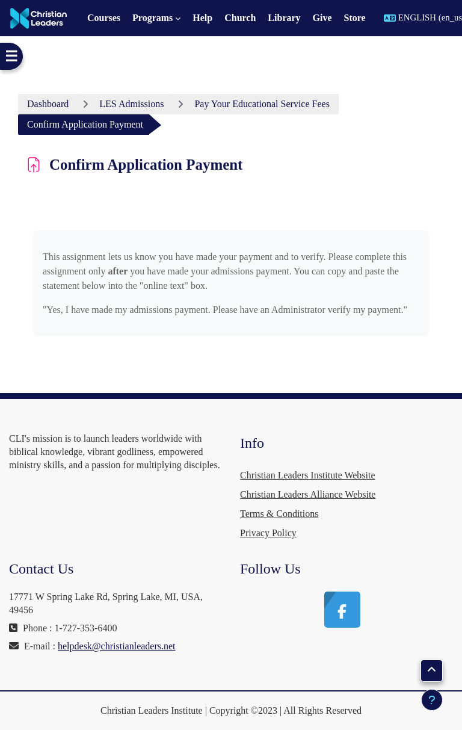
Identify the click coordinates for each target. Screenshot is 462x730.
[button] (431, 671)
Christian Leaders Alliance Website (307, 494)
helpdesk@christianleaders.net (117, 646)
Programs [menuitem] (152, 18)
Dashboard (48, 104)
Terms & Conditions (279, 514)
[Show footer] (432, 700)
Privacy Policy (268, 533)
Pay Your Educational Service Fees (261, 104)
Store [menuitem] (355, 18)
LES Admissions (131, 104)
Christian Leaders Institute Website (307, 475)
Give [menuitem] (322, 18)
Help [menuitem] (202, 18)
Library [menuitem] (284, 18)
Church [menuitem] (240, 18)
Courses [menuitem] (103, 18)
